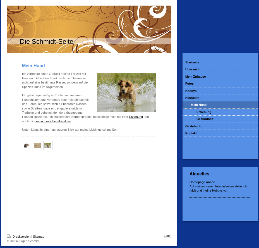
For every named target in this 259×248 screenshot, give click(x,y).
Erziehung (136, 116)
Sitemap (38, 236)
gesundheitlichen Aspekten (53, 121)
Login (167, 235)
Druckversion (19, 236)
